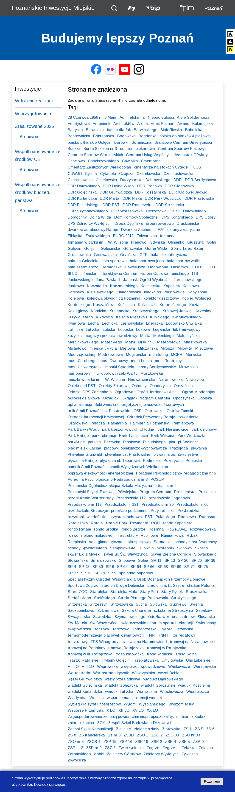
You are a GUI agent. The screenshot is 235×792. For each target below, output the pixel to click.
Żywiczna (190, 754)
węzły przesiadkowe (122, 679)
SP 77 (73, 573)
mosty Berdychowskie (156, 367)
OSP (138, 411)
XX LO (152, 710)
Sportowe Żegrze (83, 585)
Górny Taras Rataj (187, 248)
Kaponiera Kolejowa (181, 286)
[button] (114, 8)
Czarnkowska (148, 173)
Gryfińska (128, 255)
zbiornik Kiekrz (192, 716)
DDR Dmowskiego (84, 186)
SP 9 (112, 573)
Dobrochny (77, 217)
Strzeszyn (98, 604)
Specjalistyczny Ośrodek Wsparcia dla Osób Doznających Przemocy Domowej (137, 579)
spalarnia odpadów (136, 573)
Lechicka (110, 323)
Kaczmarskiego (124, 286)
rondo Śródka (106, 529)
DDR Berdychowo (200, 180)
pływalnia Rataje (82, 460)
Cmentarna (151, 161)
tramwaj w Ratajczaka (166, 648)
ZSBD (128, 735)
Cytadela (108, 173)
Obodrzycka (160, 386)
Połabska (194, 460)
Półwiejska (127, 492)
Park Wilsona (162, 435)
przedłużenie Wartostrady (90, 498)
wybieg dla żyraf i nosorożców (94, 704)
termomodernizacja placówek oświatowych (106, 635)
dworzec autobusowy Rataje (93, 229)
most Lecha (141, 361)
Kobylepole (197, 292)
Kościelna (126, 305)
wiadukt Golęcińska (85, 685)
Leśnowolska (131, 323)
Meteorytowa (169, 342)
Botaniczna (141, 142)
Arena (142, 123)
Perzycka (112, 442)
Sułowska (158, 604)
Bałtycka (75, 130)
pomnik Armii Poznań (86, 467)
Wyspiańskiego (152, 704)
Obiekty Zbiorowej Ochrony (122, 386)
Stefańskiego (79, 598)
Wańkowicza (179, 666)
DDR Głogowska (179, 186)
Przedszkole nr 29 (157, 504)
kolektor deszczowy (161, 298)
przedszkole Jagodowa (169, 498)
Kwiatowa (76, 323)
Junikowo (76, 286)
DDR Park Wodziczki (163, 198)
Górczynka (132, 248)
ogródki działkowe (84, 398)
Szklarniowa (108, 610)
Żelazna (206, 748)
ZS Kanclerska (92, 735)
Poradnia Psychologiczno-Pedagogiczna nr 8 (108, 479)
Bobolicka (193, 130)
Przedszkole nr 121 (121, 504)
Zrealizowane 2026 (34, 126)
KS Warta (104, 317)
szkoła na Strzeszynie (173, 610)
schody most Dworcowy (196, 542)
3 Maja (110, 117)
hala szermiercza (83, 267)
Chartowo (76, 161)
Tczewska (184, 629)
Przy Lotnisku (162, 510)
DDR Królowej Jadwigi (188, 192)
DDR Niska (132, 198)
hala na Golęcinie (83, 261)
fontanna (168, 236)
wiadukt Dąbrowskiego (163, 679)
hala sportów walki (183, 261)
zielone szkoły (146, 729)
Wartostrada (79, 673)
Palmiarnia (117, 423)
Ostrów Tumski (180, 411)
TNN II (163, 635)
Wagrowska (107, 666)
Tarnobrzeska (144, 629)
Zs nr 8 (114, 735)
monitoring (158, 354)
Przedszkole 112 (130, 498)
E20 (161, 229)
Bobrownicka (79, 136)
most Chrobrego (82, 361)
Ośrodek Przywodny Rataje (151, 417)
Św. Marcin (77, 623)
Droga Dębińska (129, 223)
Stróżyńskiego (183, 598)
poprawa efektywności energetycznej (100, 473)
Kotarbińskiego (172, 305)
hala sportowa (114, 261)
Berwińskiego (145, 130)
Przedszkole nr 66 (192, 504)
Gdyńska (157, 242)
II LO (210, 267)
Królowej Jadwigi (177, 311)
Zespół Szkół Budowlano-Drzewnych (140, 723)
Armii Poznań (162, 123)
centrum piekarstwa (137, 148)
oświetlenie (189, 417)
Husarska (179, 267)
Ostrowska (154, 411)
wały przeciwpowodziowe (143, 666)
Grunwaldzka (105, 255)
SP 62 (122, 567)
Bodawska (126, 136)
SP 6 (110, 567)
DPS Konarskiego (177, 217)
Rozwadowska (203, 529)
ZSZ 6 (110, 748)
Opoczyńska (184, 398)
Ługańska (161, 329)
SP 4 (72, 567)
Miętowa (127, 348)
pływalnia (199, 448)
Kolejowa (76, 298)
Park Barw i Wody (83, 429)
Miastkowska (195, 342)
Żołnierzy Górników (124, 754)
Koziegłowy (78, 311)
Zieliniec (123, 729)
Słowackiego (205, 554)
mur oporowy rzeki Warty (115, 373)
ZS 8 (72, 735)
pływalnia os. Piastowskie (127, 454)
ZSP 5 (184, 741)
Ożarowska (77, 423)
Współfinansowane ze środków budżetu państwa (37, 192)
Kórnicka (98, 311)
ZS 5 (199, 729)
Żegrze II (170, 748)
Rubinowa (149, 535)
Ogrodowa (124, 392)
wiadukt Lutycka (119, 691)
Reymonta (139, 523)
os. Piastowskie (116, 411)
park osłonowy (204, 429)
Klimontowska (129, 292)
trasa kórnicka (159, 654)
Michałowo (77, 348)
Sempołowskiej (123, 548)
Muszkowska (151, 373)
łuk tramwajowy (186, 329)
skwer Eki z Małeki (84, 554)
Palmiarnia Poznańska (149, 423)
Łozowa (143, 329)
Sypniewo (178, 604)
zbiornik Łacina (81, 723)
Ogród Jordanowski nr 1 (158, 392)
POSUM (158, 479)
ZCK (101, 723)
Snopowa (127, 560)
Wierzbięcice (197, 691)
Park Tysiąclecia (133, 435)
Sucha (141, 604)
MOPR (176, 354)
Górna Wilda (156, 248)
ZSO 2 (156, 735)
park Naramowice (172, 429)
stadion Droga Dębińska (122, 585)
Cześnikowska (80, 180)
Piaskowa (131, 442)
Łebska (109, 329)
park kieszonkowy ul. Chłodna (128, 429)
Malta (145, 336)
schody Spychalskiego (87, 548)
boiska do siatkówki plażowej (185, 136)
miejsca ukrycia (103, 348)
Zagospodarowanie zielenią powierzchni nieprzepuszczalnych (122, 716)
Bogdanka (148, 136)
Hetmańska (111, 267)
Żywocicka (77, 760)
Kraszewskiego (145, 311)
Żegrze (153, 748)
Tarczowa (120, 629)
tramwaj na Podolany (86, 648)
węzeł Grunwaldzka (85, 679)
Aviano (183, 123)
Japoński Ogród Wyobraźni (147, 280)
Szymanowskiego (130, 617)
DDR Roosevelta (138, 205)
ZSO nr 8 (76, 741)
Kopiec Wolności (196, 298)
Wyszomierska (181, 704)
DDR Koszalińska (150, 192)
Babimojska (202, 123)
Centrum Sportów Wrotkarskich (95, 155)
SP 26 (196, 560)
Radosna (207, 517)
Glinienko (176, 242)
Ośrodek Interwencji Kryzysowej (96, 417)
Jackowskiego (80, 280)
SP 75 (203, 567)
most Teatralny (168, 361)
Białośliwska (171, 130)
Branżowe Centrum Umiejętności (183, 142)
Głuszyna (195, 242)
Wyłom (130, 704)
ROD (155, 523)
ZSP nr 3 (75, 748)
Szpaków (204, 610)
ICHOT (197, 267)
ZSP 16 (125, 741)
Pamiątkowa (183, 423)
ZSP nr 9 (93, 748)
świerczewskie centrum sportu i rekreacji (157, 623)
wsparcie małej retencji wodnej (134, 698)
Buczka (74, 148)
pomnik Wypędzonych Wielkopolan (137, 467)
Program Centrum (155, 492)
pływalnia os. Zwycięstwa (176, 454)
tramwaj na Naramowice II (193, 642)
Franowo (138, 242)
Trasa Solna (186, 654)
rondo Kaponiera (178, 523)
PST (149, 517)
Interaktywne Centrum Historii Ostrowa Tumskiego (144, 273)
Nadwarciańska (141, 379)
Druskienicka (188, 223)
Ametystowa (79, 123)
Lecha (93, 323)
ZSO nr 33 (191, 735)
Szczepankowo (81, 610)
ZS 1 (187, 729)
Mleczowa (204, 348)
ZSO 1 (142, 735)
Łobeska (125, 329)
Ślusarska (206, 617)
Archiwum (29, 136)
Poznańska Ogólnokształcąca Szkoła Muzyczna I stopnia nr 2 (122, 485)
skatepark (165, 548)
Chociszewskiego (103, 161)
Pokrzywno (173, 460)
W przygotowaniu (33, 113)
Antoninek (101, 123)
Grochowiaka (79, 255)
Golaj (211, 242)
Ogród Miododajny (198, 392)
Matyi (130, 342)
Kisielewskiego (100, 292)
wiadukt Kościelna (194, 685)
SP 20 (183, 560)
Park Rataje (78, 435)
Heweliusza (135, 267)
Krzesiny (203, 311)
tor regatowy (183, 635)
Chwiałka (130, 161)
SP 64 (136, 567)
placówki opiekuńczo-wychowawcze (135, 448)
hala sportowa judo (147, 261)
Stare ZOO (77, 592)
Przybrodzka (188, 510)
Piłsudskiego (154, 442)
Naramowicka (171, 379)
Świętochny (206, 623)
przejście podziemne (129, 510)
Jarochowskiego (187, 280)
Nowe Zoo (195, 379)
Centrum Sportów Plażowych (183, 148)
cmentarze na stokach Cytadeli (162, 167)
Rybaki (192, 535)
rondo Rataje (79, 529)
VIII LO (88, 666)
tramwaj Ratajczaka (126, 648)
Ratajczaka (78, 523)
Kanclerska (150, 286)
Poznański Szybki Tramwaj (91, 492)
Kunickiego (159, 317)
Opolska (205, 398)
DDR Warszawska (127, 211)
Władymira (77, 698)
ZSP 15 (110, 741)
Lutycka (92, 329)
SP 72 (189, 567)
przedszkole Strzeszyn (88, 510)
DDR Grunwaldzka (116, 192)
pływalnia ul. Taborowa (120, 460)
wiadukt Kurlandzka (85, 691)
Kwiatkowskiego (186, 317)
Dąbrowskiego (158, 180)
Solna (143, 560)
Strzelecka (77, 604)
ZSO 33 (172, 735)
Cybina (91, 173)
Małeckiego (163, 336)
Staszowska (196, 592)
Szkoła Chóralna (136, 610)
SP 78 (86, 573)
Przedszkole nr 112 (84, 504)
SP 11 (156, 560)
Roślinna (156, 529)
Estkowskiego (97, 236)
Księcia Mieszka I (131, 317)
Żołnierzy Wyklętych (161, 754)
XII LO (123, 710)
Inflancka (88, 273)
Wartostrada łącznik (111, 673)
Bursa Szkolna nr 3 (100, 148)
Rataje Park (116, 523)
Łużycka (75, 336)
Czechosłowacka (178, 173)
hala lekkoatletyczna (169, 255)
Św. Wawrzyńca (104, 623)
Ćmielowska (106, 180)
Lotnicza (75, 329)
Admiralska (129, 117)
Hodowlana (158, 267)
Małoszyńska (188, 336)
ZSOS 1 (93, 741)
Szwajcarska (79, 617)
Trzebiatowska (146, 660)
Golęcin (91, 248)
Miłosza (167, 348)
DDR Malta (109, 198)
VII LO (73, 666)
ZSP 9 (198, 741)
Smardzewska (103, 560)
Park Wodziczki (191, 435)
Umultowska (172, 660)
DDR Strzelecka (170, 205)
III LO (72, 273)
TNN (151, 635)
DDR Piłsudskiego (84, 205)
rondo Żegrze (133, 529)
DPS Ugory (205, 217)
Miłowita (185, 348)
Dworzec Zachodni (137, 229)
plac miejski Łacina (84, 448)
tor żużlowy (77, 642)
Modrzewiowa (110, 354)
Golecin (74, 248)
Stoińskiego (104, 598)
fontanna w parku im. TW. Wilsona (98, 242)
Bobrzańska (103, 136)
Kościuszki (147, 305)
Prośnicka (207, 492)
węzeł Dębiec (170, 673)
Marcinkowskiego (83, 342)
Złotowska (171, 729)
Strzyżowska (122, 604)
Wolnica (97, 698)
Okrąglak (110, 398)
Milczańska (148, 348)
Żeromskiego (79, 754)
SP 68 (162, 567)
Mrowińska (188, 367)
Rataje (97, 523)
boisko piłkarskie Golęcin (89, 142)
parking (94, 442)
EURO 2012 (123, 236)
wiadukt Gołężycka (121, 685)
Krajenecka (119, 311)
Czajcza (126, 173)
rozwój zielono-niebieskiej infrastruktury (103, 535)
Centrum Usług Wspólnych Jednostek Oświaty (166, 155)
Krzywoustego (80, 317)
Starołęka (98, 592)
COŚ (197, 167)
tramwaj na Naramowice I (144, 642)
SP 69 (176, 567)
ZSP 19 (141, 741)
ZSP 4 (170, 741)
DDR (177, 180)
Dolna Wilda (100, 217)
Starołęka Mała (123, 592)
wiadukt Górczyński (158, 685)
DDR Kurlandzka (82, 198)
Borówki (121, 142)
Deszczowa (156, 211)
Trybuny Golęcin (115, 660)
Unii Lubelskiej (198, 660)
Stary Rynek (172, 592)
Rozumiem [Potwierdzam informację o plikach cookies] (212, 781)
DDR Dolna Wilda (118, 186)
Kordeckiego (79, 305)
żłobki (99, 754)
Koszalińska (104, 305)
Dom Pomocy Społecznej (136, 217)
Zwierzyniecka (131, 748)
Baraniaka (95, 130)
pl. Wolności (188, 442)
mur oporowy (79, 373)
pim (172, 442)
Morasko (193, 354)
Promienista (185, 492)
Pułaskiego (165, 517)
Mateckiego (111, 342)
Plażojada (179, 448)
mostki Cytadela (119, 367)
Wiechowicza (171, 691)
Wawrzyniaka (143, 673)
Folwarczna (147, 236)
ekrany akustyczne (183, 229)
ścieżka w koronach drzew (171, 617)
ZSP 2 (156, 741)
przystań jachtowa (125, 517)
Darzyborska (131, 180)
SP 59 (97, 567)
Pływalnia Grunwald (85, 454)
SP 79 (100, 573)
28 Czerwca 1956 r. (84, 117)
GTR (144, 255)
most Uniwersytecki (85, 367)
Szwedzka (102, 617)
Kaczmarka (97, 286)
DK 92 (175, 211)
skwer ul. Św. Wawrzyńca (125, 554)
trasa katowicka (129, 654)
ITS (195, 273)
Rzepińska (77, 542)
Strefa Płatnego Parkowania (143, 598)
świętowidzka (79, 629)
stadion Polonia (201, 585)
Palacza (97, 423)
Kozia (194, 305)
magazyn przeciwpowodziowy (111, 336)
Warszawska (204, 666)
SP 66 (149, 567)
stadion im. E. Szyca (165, 585)
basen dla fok (119, 130)
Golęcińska (110, 248)
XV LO (138, 710)
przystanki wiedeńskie (87, 517)
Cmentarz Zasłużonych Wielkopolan (99, 167)
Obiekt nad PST (82, 386)
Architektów (123, 123)
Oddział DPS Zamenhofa (90, 392)
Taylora (166, 629)
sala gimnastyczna (105, 542)
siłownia (147, 548)
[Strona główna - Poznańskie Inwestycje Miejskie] (186, 8)
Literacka (154, 323)
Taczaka (101, 629)
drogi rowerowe (160, 223)
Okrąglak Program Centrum (146, 398)
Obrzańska (183, 386)
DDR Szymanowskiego (88, 211)
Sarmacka (163, 542)
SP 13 (170, 560)
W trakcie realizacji (34, 100)
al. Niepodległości (158, 117)
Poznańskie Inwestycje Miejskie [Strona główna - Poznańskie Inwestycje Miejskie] (53, 8)
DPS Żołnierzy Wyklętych (90, 223)
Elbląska (75, 236)
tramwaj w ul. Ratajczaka (90, 654)
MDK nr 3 (146, 342)
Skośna (201, 548)
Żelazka (189, 748)
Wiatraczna (147, 691)
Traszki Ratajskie (83, 660)
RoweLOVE (177, 529)
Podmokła (152, 460)
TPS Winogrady (104, 642)
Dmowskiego (194, 211)
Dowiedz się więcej (49, 784)
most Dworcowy (114, 361)
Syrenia (196, 604)
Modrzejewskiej (81, 354)
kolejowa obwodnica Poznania (113, 298)
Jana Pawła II (108, 280)
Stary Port (149, 592)
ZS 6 (210, 729)
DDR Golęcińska (82, 192)
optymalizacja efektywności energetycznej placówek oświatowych (126, 404)
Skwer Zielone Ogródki (171, 554)
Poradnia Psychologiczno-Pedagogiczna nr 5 (176, 473)
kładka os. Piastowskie (164, 292)
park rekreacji (104, 435)
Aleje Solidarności (193, 117)
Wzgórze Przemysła (86, 710)
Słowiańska (78, 560)
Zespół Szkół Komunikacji (90, 729)
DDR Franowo (149, 186)
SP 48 (84, 567)
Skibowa (184, 548)
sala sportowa (138, 542)
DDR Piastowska (199, 198)
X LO (110, 710)
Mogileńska (136, 354)
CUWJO (75, 173)
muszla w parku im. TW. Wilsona (96, 379)
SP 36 (210, 560)
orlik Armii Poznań (83, 411)
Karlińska (76, 292)
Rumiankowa (172, 535)
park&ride (76, 442)
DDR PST (111, 205)
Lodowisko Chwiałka (184, 323)
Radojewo (187, 517)
